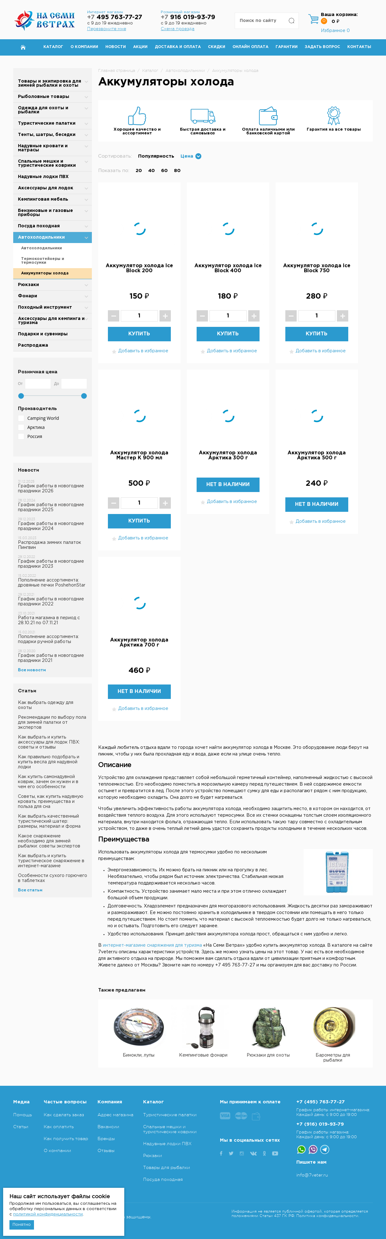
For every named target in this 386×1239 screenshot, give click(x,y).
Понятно (22, 1224)
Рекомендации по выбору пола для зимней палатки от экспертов (52, 722)
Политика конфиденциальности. (327, 1216)
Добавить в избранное (139, 351)
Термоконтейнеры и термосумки (42, 260)
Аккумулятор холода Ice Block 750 (316, 268)
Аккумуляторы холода (45, 273)
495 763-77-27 (114, 17)
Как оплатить (59, 1126)
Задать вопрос (322, 47)
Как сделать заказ (64, 1114)
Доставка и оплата (178, 47)
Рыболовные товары (43, 97)
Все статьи (30, 890)
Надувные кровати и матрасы (43, 148)
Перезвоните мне (106, 28)
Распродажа (33, 345)
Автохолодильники (41, 237)
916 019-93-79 (188, 17)
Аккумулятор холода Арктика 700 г (139, 642)
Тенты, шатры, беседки (47, 135)
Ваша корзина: (339, 15)
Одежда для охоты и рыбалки (43, 110)
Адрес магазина (115, 1114)
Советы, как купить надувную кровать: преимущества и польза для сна (50, 802)
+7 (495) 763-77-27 (320, 1102)
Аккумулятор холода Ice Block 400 (228, 268)
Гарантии (287, 47)
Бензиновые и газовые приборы (45, 213)
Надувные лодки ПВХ (43, 177)
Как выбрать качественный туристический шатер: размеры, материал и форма (49, 821)
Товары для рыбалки (166, 1167)
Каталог (53, 47)
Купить (139, 334)
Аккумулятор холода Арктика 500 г (317, 455)
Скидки (216, 47)
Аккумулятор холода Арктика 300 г (228, 455)
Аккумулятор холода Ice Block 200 (139, 268)
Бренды (106, 1138)
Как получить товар (66, 1138)
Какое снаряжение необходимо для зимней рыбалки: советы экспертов (49, 841)
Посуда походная (39, 226)
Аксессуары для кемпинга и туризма (51, 321)
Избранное (335, 31)
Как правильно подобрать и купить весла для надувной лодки (48, 762)
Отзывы (106, 1150)
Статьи (20, 1126)
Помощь (22, 1114)
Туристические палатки (47, 123)
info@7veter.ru (312, 1174)
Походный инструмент (45, 307)
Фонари (27, 296)
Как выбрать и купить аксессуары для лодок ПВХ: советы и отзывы (49, 742)
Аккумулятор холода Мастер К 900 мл (139, 455)
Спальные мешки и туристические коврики (47, 163)
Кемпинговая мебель (43, 199)
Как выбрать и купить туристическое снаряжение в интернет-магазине (51, 861)
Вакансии (108, 1126)
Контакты (359, 47)
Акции (140, 47)
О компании (84, 47)
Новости (115, 47)
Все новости (32, 670)
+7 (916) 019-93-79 (320, 1124)
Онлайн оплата (250, 47)
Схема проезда (177, 28)
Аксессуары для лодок (45, 188)
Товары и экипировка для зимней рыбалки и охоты (49, 83)
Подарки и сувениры (43, 334)
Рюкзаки (28, 285)
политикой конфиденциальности (48, 1214)
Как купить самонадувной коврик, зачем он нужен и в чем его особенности (48, 782)
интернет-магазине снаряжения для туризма (152, 945)
